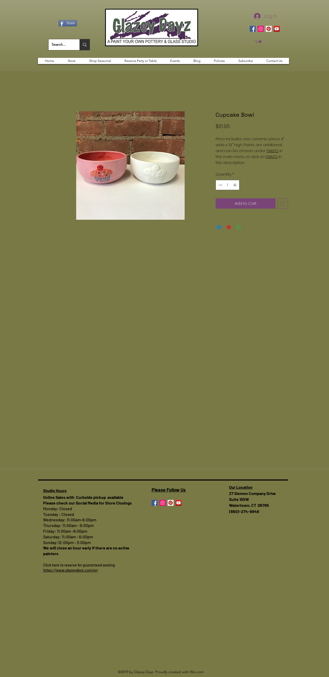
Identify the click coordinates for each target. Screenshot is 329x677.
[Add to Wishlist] (283, 203)
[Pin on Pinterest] (229, 227)
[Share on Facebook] (219, 227)
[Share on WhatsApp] (239, 227)
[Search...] (60, 44)
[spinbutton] (227, 185)
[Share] (68, 23)
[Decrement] (219, 185)
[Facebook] (253, 29)
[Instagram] (261, 29)
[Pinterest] (269, 29)
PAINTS (272, 150)
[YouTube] (277, 29)
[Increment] (235, 185)
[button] (258, 41)
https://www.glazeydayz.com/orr (70, 570)
